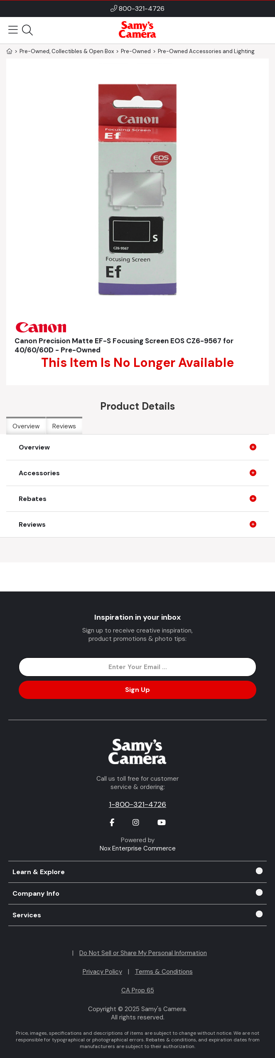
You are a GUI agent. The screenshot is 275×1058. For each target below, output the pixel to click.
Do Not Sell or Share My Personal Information (143, 953)
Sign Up (137, 689)
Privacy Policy (102, 972)
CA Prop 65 (137, 990)
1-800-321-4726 (137, 804)
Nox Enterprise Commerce (138, 848)
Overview (25, 426)
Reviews (64, 426)
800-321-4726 (142, 8)
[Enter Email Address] (138, 667)
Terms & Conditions (164, 972)
